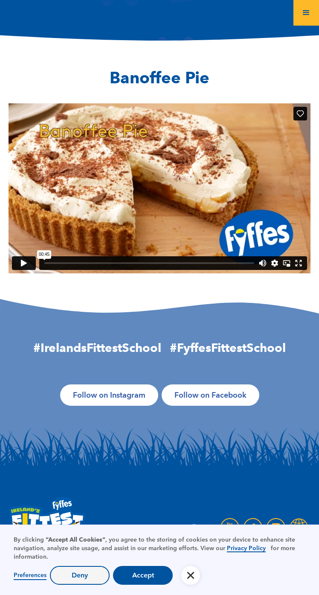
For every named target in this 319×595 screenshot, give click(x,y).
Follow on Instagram (109, 395)
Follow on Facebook (210, 395)
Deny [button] (80, 575)
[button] (306, 13)
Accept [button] (143, 575)
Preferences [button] (30, 575)
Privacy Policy (246, 548)
